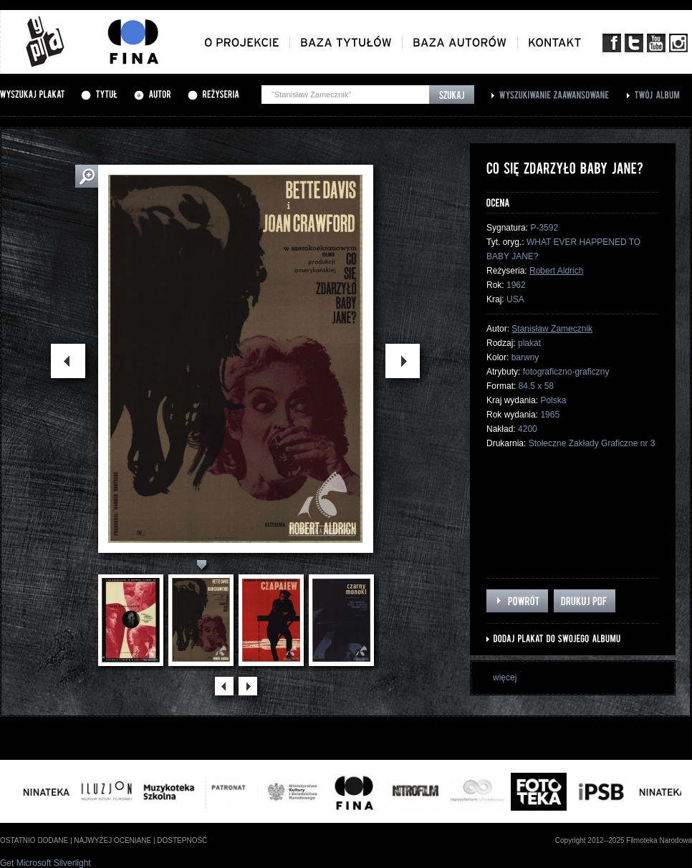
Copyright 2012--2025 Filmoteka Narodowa (623, 840)
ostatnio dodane (34, 840)
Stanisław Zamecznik (551, 329)
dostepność (182, 840)
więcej (504, 677)
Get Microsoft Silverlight (45, 863)
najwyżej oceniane (112, 840)
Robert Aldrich (556, 271)
